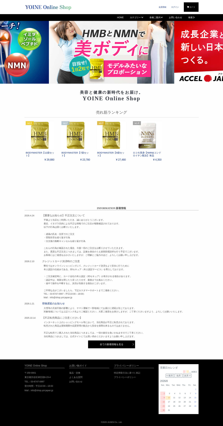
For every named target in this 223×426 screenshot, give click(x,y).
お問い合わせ (175, 17)
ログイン (175, 7)
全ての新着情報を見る (111, 344)
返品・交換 (74, 373)
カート (191, 7)
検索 (191, 17)
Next (219, 52)
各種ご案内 (156, 17)
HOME (120, 17)
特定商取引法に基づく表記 (127, 373)
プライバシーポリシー (125, 377)
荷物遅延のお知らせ (53, 303)
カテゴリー (136, 17)
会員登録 (162, 7)
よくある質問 (75, 377)
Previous (3, 52)
